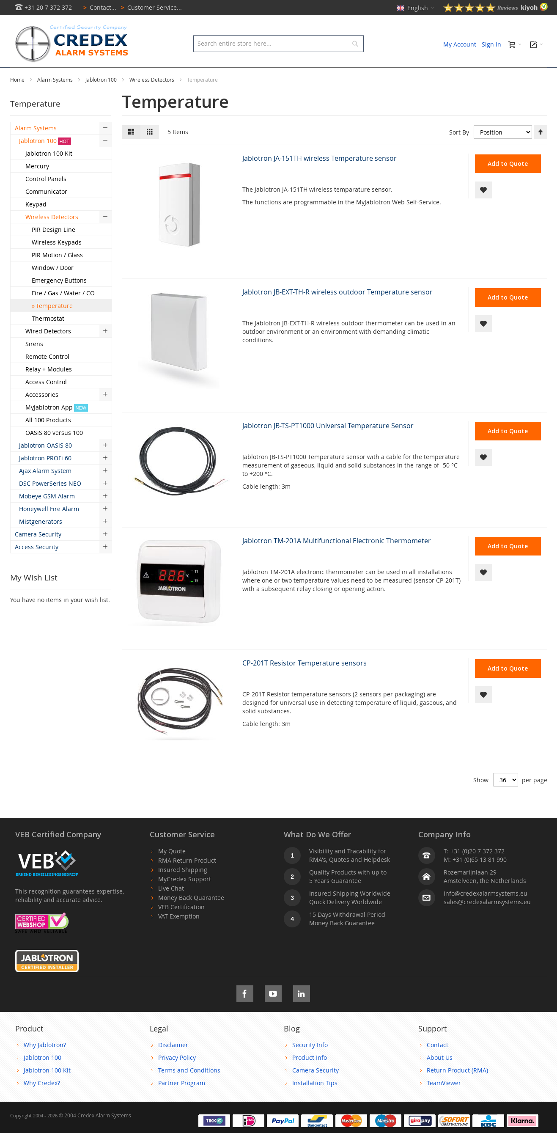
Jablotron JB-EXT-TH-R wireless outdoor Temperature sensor (337, 311)
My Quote (172, 870)
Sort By (459, 151)
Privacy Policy (177, 1076)
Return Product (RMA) (457, 1089)
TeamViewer (444, 1102)
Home (18, 98)
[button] (483, 209)
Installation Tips (314, 1102)
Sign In (491, 44)
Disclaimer (173, 1064)
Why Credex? (42, 1102)
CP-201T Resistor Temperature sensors (304, 682)
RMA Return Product (187, 879)
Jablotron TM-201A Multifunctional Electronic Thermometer (336, 559)
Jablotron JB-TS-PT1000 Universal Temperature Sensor (328, 444)
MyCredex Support (184, 898)
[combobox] (278, 43)
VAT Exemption (179, 935)
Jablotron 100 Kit (47, 1089)
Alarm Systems (55, 98)
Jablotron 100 (101, 98)
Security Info (310, 1064)
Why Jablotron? (45, 1064)
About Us (440, 1076)
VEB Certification (181, 926)
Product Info (309, 1076)
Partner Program (181, 1102)
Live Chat (171, 907)
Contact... (98, 7)
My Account (459, 44)
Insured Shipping (182, 889)
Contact (437, 1064)
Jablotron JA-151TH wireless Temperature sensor (319, 177)
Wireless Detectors (152, 98)
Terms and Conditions (189, 1089)
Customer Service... (150, 7)
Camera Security (315, 1089)
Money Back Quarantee (191, 917)
